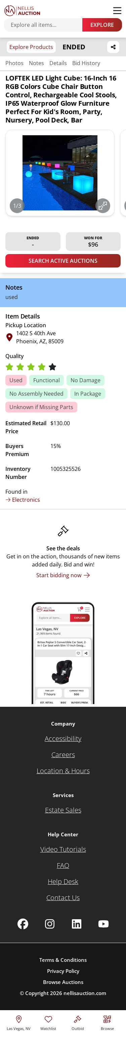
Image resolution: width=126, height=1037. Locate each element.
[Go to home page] (22, 10)
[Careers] (63, 754)
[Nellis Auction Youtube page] (103, 924)
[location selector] (19, 1022)
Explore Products (31, 47)
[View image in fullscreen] (102, 205)
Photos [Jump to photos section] (14, 63)
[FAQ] (63, 865)
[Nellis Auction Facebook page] (22, 924)
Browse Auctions (63, 982)
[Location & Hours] (63, 771)
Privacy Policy (63, 971)
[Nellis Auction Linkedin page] (76, 924)
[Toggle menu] (117, 10)
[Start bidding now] (63, 575)
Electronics (22, 499)
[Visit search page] (107, 1022)
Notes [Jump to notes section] (36, 63)
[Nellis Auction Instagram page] (49, 924)
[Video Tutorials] (63, 849)
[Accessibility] (63, 738)
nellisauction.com (85, 993)
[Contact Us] (63, 897)
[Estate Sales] (63, 810)
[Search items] (46, 25)
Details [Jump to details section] (58, 63)
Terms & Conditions (63, 959)
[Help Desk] (63, 881)
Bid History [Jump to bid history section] (86, 63)
